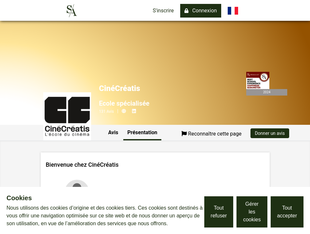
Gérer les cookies (252, 211)
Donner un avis (270, 133)
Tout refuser (219, 211)
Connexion (200, 10)
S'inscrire (163, 10)
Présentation (142, 132)
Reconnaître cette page (211, 134)
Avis (113, 132)
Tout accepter (287, 211)
